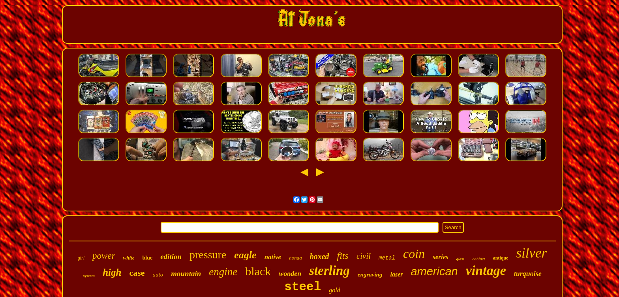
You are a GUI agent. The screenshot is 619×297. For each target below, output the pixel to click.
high (112, 272)
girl (81, 258)
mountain (186, 273)
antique (500, 258)
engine (223, 272)
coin (414, 254)
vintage (486, 270)
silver (531, 253)
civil (363, 256)
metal (387, 258)
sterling (329, 270)
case (136, 273)
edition (171, 256)
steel (302, 287)
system (89, 275)
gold (334, 290)
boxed (319, 256)
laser (396, 274)
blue (148, 258)
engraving (370, 274)
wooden (290, 274)
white (129, 258)
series (440, 257)
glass (460, 259)
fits (343, 255)
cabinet (478, 258)
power (103, 256)
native (272, 257)
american (434, 271)
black (258, 271)
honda (295, 258)
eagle (245, 255)
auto (158, 274)
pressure (207, 254)
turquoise (528, 274)
